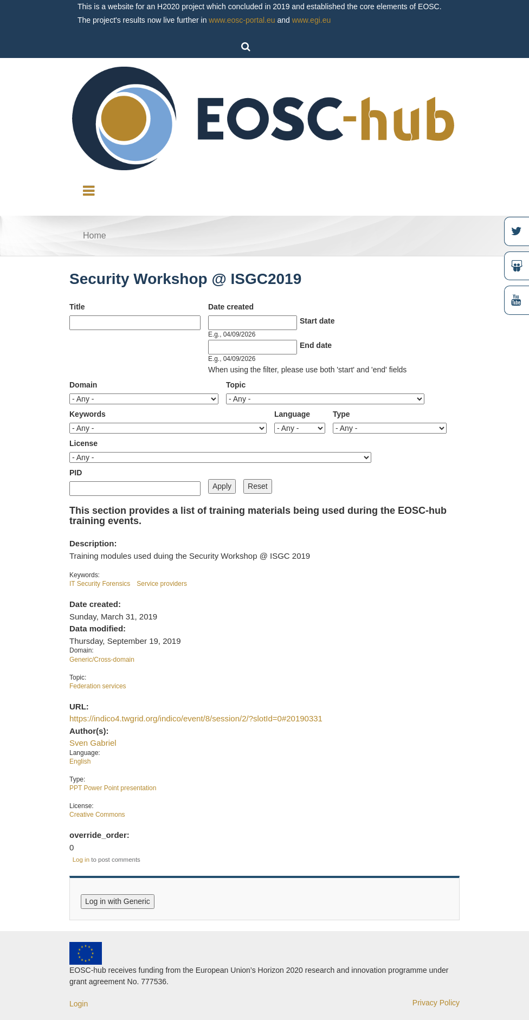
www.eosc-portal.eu (242, 20)
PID (75, 472)
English (80, 761)
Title (77, 306)
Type (341, 414)
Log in (81, 859)
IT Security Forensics (99, 584)
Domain (83, 384)
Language (292, 414)
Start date (317, 321)
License (83, 443)
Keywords (87, 414)
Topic (236, 384)
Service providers (162, 584)
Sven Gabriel (93, 742)
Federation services (97, 686)
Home (94, 235)
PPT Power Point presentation (112, 788)
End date (316, 345)
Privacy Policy (436, 1002)
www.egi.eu (311, 20)
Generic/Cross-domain (101, 659)
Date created (231, 306)
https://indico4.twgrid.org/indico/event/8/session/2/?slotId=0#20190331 (195, 718)
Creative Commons (97, 814)
